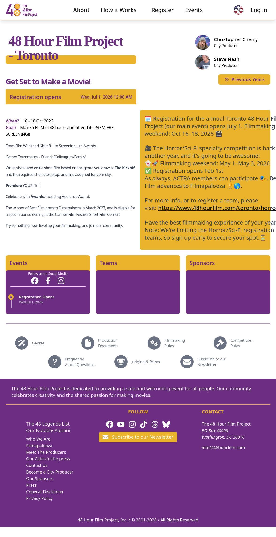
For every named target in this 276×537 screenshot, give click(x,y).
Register (163, 13)
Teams (108, 263)
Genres (38, 343)
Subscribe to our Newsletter (211, 361)
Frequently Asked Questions (80, 361)
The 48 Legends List (48, 424)
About (81, 13)
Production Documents (108, 343)
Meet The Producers (46, 452)
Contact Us (37, 465)
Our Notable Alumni (48, 430)
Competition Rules (241, 343)
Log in (253, 13)
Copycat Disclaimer (45, 491)
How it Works (118, 13)
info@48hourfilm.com (223, 447)
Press (31, 485)
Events (194, 13)
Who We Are (38, 439)
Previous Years (244, 79)
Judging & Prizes (145, 361)
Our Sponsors (39, 478)
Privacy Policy (39, 498)
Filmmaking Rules (174, 343)
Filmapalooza (39, 445)
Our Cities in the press (48, 459)
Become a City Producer (49, 472)
